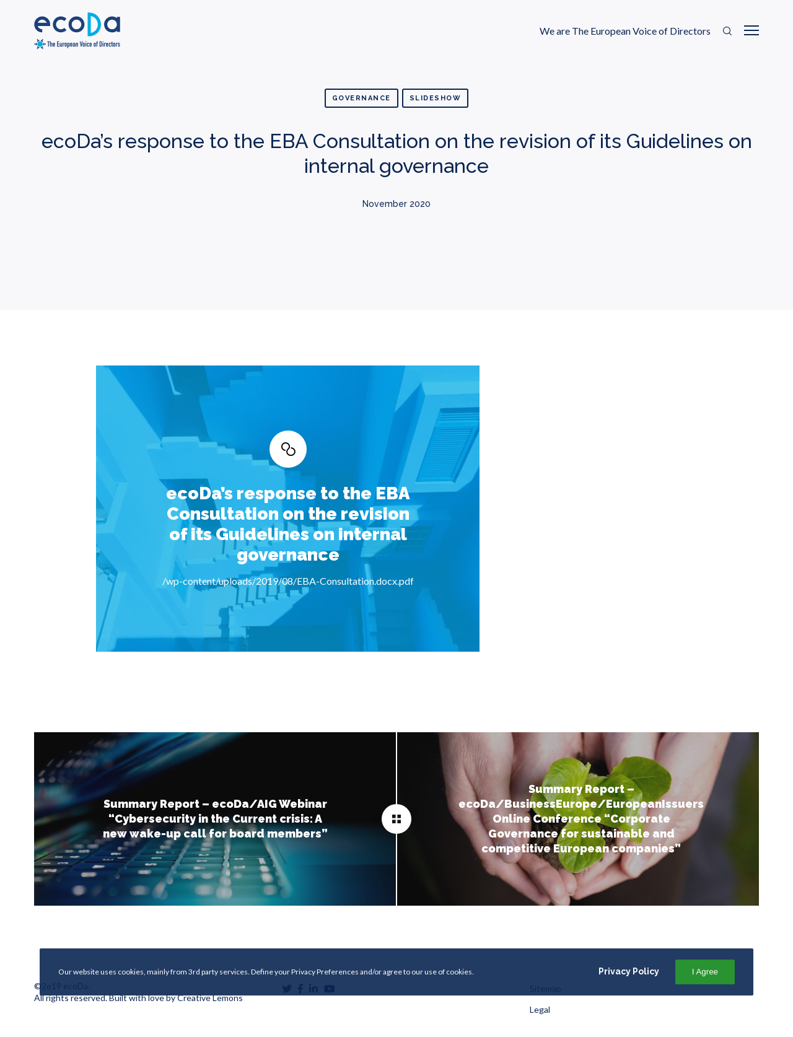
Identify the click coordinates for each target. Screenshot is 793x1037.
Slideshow (436, 98)
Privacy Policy (628, 971)
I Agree (705, 971)
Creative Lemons (210, 997)
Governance (361, 98)
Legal (540, 1009)
